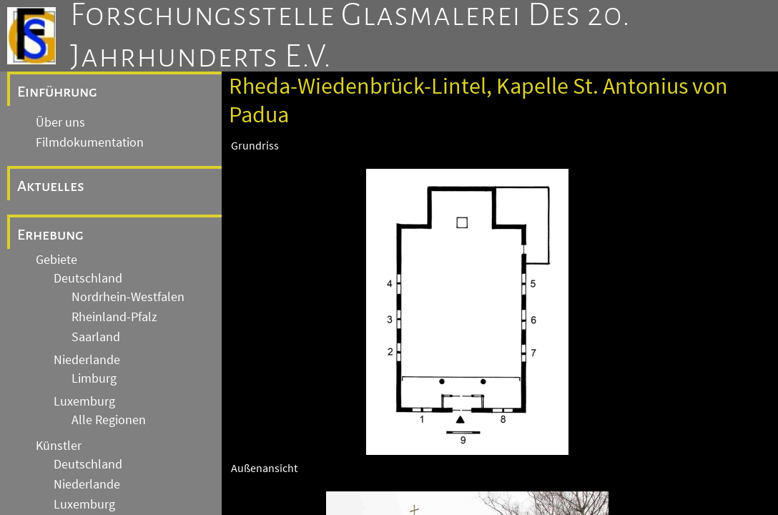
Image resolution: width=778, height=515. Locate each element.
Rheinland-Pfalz (114, 317)
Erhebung (50, 234)
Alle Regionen (109, 420)
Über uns (60, 122)
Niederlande (87, 360)
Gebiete (56, 260)
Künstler (59, 445)
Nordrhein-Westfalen (128, 297)
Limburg (94, 378)
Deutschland (88, 278)
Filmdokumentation (90, 142)
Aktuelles (50, 186)
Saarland (96, 337)
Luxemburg (84, 401)
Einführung (57, 91)
